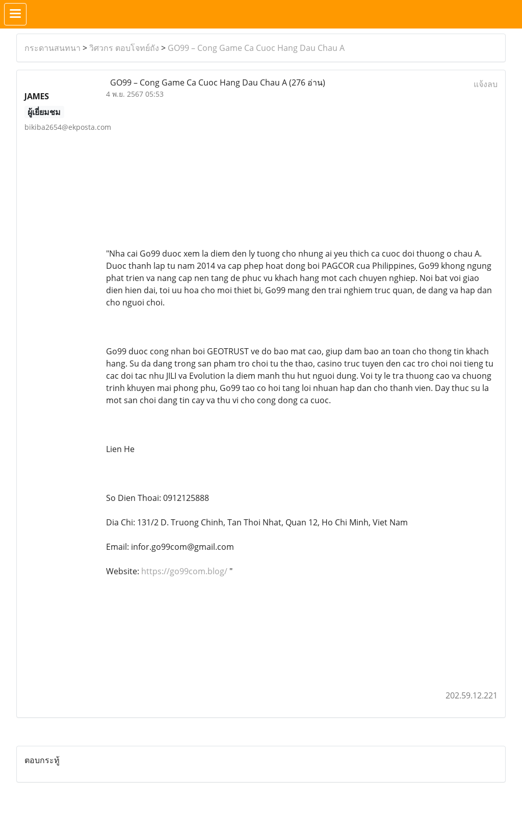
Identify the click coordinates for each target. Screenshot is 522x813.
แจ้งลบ (486, 84)
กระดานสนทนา (52, 47)
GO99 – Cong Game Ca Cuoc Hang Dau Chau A (256, 47)
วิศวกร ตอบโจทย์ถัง (124, 47)
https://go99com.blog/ (184, 571)
